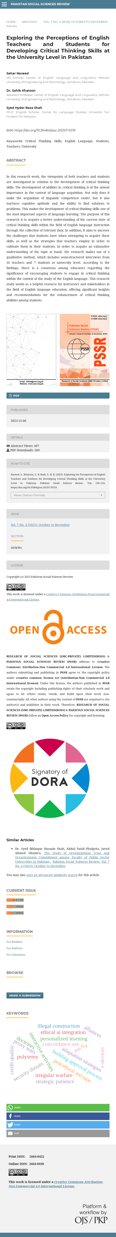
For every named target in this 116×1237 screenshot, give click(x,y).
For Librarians (15, 955)
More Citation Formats (29, 495)
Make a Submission (25, 995)
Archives (29, 21)
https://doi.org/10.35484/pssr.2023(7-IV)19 (44, 130)
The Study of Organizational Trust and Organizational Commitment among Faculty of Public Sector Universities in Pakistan (62, 857)
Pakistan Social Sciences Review (40, 4)
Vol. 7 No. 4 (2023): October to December (75, 21)
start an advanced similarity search (52, 875)
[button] (58, 1107)
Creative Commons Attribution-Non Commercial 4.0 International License (56, 1184)
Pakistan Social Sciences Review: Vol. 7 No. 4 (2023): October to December (62, 864)
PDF (15, 395)
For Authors (14, 948)
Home (11, 21)
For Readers (14, 942)
